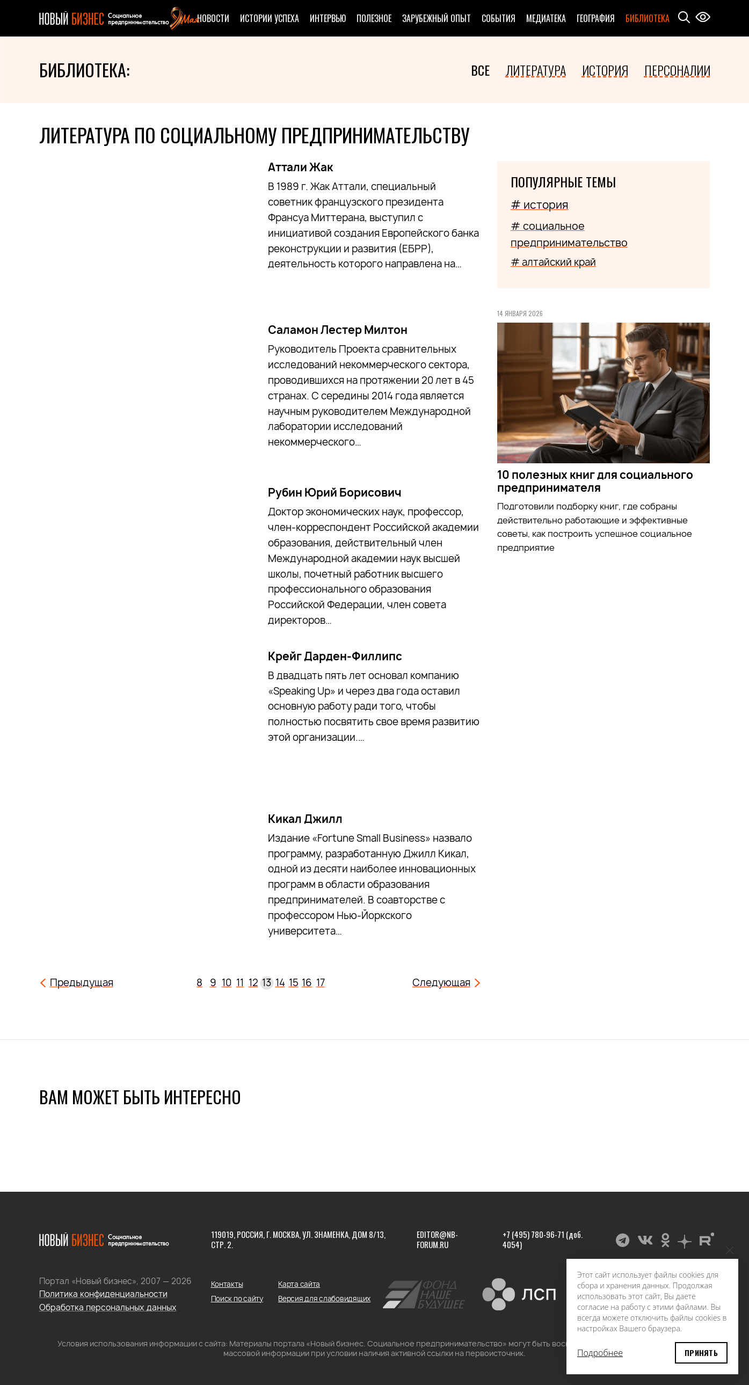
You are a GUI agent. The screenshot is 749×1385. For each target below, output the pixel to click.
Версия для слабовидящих (324, 1298)
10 (226, 982)
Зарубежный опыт (436, 18)
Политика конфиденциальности (103, 1294)
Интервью (328, 18)
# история (540, 205)
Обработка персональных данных (108, 1307)
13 (266, 982)
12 (253, 982)
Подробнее (600, 1352)
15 (294, 982)
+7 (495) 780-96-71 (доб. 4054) (543, 1239)
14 (280, 982)
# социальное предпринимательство (569, 234)
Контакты (227, 1284)
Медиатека (546, 18)
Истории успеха (269, 18)
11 (240, 982)
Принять (701, 1352)
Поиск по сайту (237, 1298)
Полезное (374, 18)
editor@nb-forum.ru (437, 1239)
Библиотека (648, 18)
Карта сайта (299, 1284)
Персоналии (677, 69)
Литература (536, 69)
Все (480, 69)
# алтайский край (553, 262)
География (596, 18)
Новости (213, 18)
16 (307, 982)
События (498, 18)
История (605, 69)
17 (320, 982)
